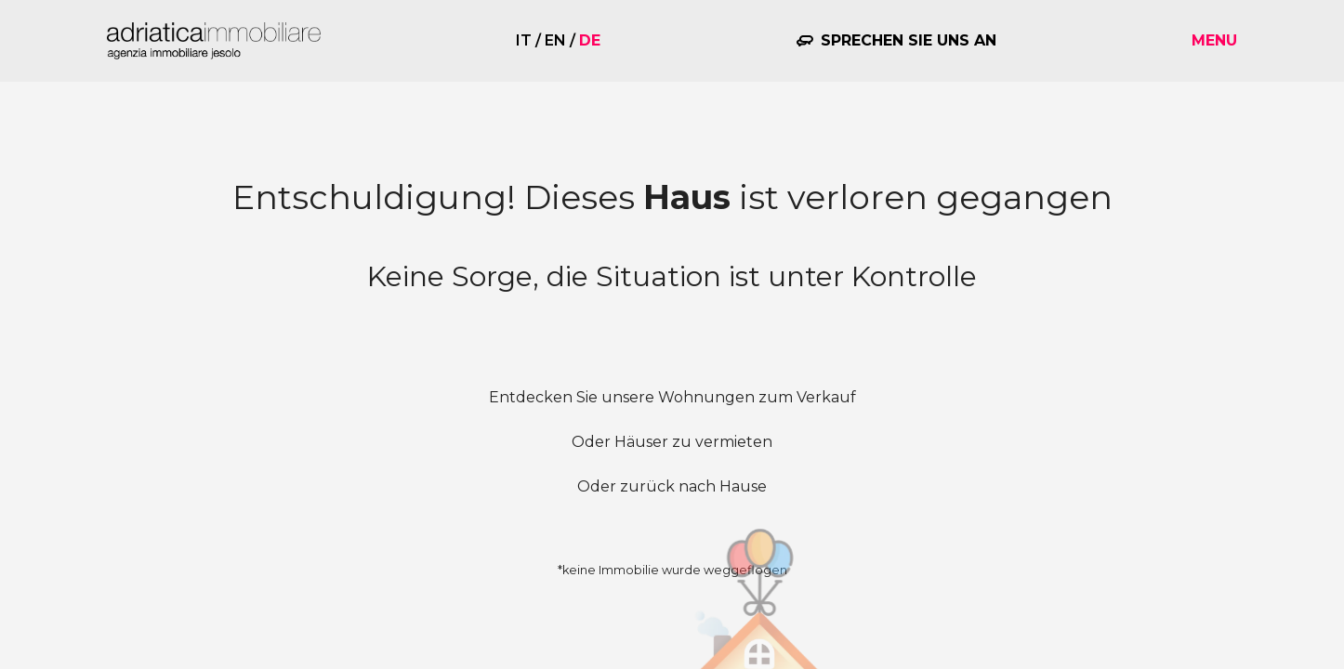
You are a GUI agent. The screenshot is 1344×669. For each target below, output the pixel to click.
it (524, 40)
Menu (1214, 40)
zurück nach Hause (693, 486)
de (589, 40)
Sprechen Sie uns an (908, 40)
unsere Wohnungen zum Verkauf (728, 397)
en (555, 40)
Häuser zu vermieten (693, 442)
